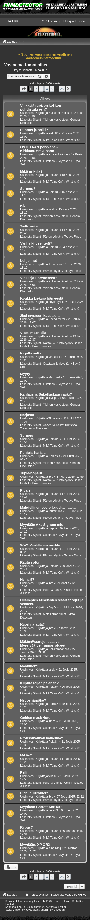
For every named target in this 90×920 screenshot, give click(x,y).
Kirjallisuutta (30, 353)
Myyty (25, 374)
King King (54, 848)
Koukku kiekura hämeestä (41, 298)
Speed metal (56, 319)
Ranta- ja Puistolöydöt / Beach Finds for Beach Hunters (51, 344)
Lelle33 (53, 810)
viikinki (52, 776)
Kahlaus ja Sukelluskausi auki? (46, 394)
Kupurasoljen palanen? (39, 683)
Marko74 (54, 357)
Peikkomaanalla (58, 649)
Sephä (52, 528)
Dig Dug (53, 607)
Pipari (25, 490)
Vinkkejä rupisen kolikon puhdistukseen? (40, 107)
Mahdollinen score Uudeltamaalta (48, 507)
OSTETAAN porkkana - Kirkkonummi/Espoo (39, 149)
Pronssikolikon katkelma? (41, 738)
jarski (51, 209)
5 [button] (52, 89)
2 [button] (36, 89)
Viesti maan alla (33, 333)
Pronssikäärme (58, 154)
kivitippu (53, 398)
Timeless (54, 418)
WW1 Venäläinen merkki (40, 545)
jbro (50, 476)
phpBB (46, 901)
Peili (23, 772)
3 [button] (41, 89)
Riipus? (26, 827)
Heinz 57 (27, 580)
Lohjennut (28, 261)
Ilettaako (54, 264)
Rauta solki (29, 562)
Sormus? (27, 188)
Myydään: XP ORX (35, 844)
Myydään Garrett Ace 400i (41, 807)
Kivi (23, 206)
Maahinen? (29, 666)
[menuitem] (13, 21)
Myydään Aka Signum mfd (41, 525)
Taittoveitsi (29, 226)
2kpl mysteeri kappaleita (40, 315)
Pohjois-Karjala (33, 453)
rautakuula (55, 511)
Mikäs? (26, 755)
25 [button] (62, 89)
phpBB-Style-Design (53, 909)
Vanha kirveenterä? (36, 243)
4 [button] (47, 89)
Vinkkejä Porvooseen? (38, 278)
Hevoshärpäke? (33, 700)
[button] (23, 89)
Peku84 (53, 133)
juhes (51, 721)
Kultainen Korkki (58, 113)
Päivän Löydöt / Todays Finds (62, 236)
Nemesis (54, 456)
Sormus (26, 435)
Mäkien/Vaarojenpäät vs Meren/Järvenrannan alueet (42, 643)
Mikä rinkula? (31, 171)
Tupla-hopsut (31, 473)
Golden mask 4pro (35, 717)
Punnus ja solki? (34, 130)
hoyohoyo (54, 302)
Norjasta (27, 415)
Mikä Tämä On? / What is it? (61, 140)
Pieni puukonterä (34, 793)
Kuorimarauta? (32, 624)
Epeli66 (53, 704)
